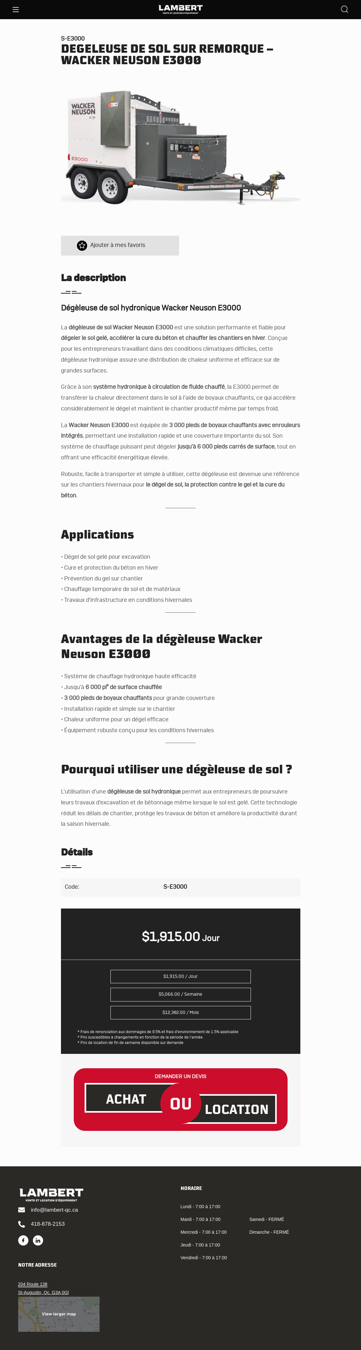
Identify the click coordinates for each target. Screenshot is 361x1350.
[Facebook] (23, 1240)
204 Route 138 (33, 1284)
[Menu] (15, 9)
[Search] (345, 10)
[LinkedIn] (38, 1240)
